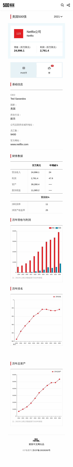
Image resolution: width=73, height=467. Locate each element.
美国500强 (19, 16)
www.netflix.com (19, 144)
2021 (57, 16)
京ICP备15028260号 (41, 450)
